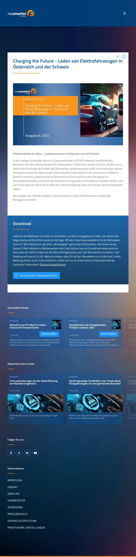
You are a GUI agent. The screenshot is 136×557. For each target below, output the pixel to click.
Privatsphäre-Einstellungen (26, 528)
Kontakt (13, 487)
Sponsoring (15, 507)
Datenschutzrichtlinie (22, 521)
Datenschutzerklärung (52, 264)
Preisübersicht (18, 514)
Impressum (15, 480)
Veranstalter (16, 500)
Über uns (14, 494)
